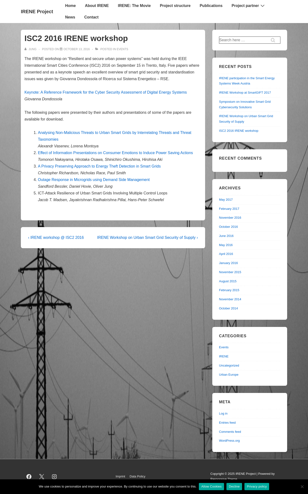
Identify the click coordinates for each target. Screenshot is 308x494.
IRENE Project (37, 11)
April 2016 (226, 254)
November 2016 (230, 217)
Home (70, 6)
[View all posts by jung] (30, 49)
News (70, 17)
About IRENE (97, 6)
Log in (223, 413)
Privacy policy (257, 486)
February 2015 (229, 290)
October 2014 (228, 308)
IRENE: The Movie (134, 6)
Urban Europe (228, 374)
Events (122, 49)
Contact (91, 17)
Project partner (249, 5)
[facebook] (29, 476)
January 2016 (228, 263)
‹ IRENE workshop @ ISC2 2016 (56, 237)
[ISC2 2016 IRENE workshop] (77, 49)
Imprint (120, 476)
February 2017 (229, 209)
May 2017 (226, 199)
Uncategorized (229, 365)
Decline (234, 486)
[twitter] (41, 476)
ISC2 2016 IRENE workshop (238, 131)
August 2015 (228, 281)
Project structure (175, 6)
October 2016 (228, 227)
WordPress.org (229, 440)
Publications (211, 6)
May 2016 (226, 245)
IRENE (224, 356)
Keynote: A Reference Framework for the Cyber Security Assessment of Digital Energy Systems (105, 92)
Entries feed (227, 422)
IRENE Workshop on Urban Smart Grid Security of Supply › (147, 237)
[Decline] (302, 486)
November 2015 (230, 272)
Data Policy (137, 476)
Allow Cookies (211, 486)
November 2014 (230, 299)
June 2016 (226, 236)
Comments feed (230, 432)
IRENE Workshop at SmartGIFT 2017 (245, 92)
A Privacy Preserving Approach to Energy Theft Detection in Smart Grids (99, 166)
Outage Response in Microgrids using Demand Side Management (94, 180)
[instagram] (54, 476)
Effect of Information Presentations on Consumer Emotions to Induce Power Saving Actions (115, 153)
